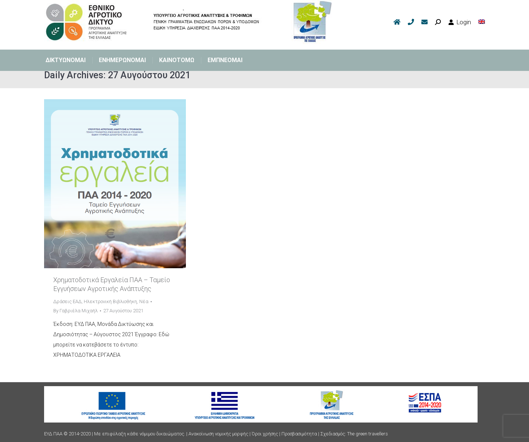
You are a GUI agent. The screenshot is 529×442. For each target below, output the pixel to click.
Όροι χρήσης (265, 433)
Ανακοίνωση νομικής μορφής (218, 433)
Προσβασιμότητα (299, 433)
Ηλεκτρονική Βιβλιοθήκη (110, 301)
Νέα (143, 301)
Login (459, 22)
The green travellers (367, 433)
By (75, 310)
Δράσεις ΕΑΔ (67, 301)
